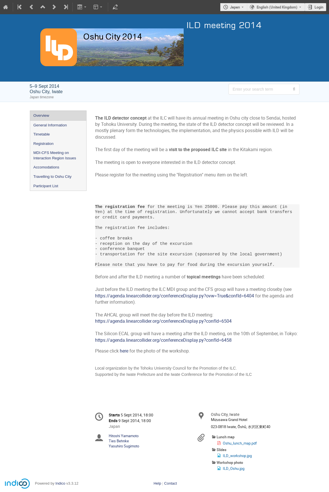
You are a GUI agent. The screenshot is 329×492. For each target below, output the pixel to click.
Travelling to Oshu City (52, 176)
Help (157, 483)
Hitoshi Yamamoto (124, 435)
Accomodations (46, 167)
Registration (43, 143)
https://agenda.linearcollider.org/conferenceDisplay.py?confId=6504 (163, 321)
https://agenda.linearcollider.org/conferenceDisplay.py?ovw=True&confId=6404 (174, 296)
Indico (60, 483)
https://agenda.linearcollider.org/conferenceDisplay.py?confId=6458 (163, 340)
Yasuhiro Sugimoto (124, 446)
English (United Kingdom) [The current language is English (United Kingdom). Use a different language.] (277, 7)
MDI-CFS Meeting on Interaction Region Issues (54, 155)
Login (319, 7)
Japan (235, 7)
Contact (170, 483)
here (124, 351)
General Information (50, 125)
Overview (41, 115)
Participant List (45, 186)
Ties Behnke (119, 440)
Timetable (41, 134)
